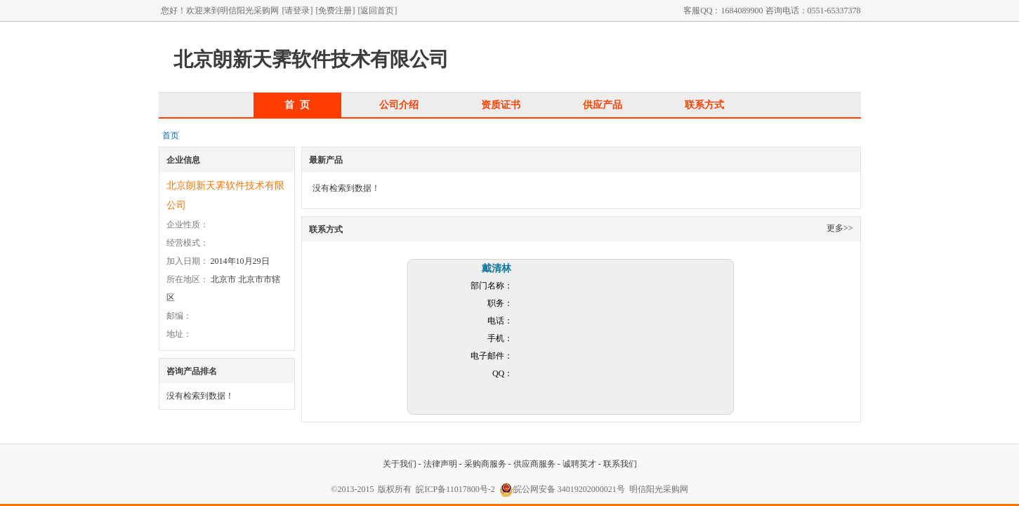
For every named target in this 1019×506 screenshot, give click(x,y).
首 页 (297, 104)
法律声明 (440, 464)
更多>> (840, 228)
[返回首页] (377, 10)
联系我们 (620, 464)
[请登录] (297, 10)
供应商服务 (534, 464)
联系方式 (704, 104)
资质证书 (500, 104)
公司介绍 (399, 104)
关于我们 (399, 464)
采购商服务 (485, 464)
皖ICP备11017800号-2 (455, 489)
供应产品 (602, 104)
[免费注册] (335, 10)
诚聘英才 (579, 464)
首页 (170, 135)
